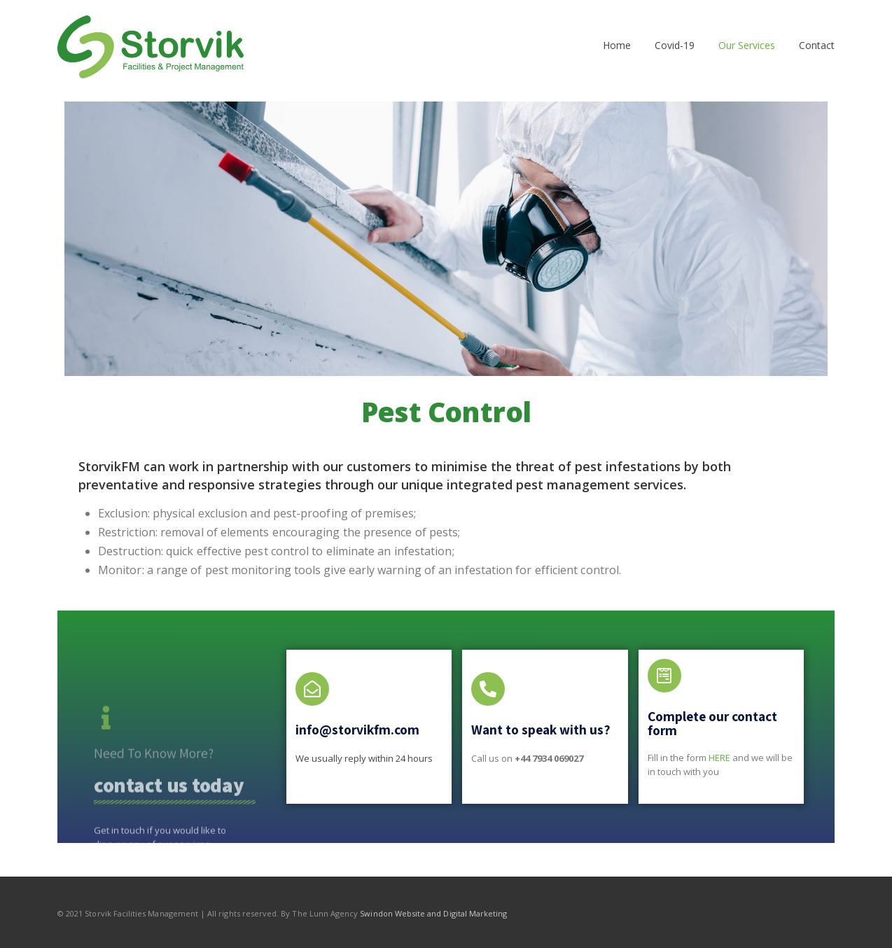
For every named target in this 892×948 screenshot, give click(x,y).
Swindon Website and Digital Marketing (433, 913)
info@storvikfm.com (357, 729)
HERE (719, 757)
